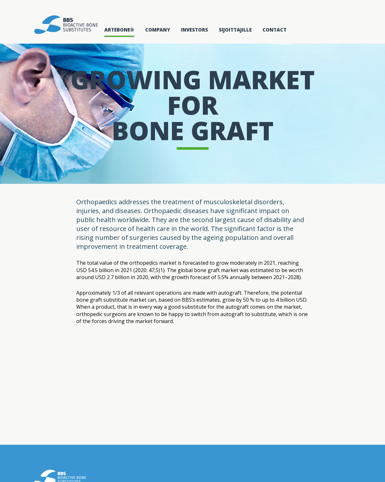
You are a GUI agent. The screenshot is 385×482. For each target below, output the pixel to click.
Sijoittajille (235, 29)
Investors (194, 29)
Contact (274, 29)
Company (157, 29)
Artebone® (119, 29)
